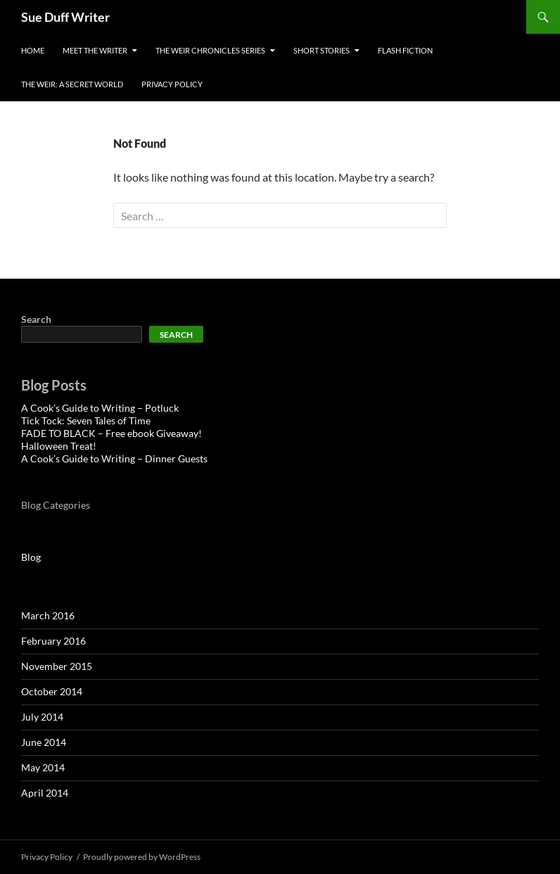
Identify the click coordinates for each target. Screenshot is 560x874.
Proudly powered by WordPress (142, 856)
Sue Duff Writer (65, 17)
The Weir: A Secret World (72, 84)
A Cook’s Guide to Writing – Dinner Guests (114, 458)
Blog (31, 557)
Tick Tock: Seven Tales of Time (86, 420)
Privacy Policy (172, 84)
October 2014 (51, 691)
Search (36, 319)
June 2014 (43, 742)
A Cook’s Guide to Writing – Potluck (100, 408)
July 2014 (42, 717)
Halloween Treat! (58, 446)
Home (32, 50)
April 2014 (44, 793)
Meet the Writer (95, 50)
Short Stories (321, 50)
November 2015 (56, 666)
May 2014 (43, 767)
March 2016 (48, 615)
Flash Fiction (405, 50)
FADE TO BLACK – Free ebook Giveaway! (111, 433)
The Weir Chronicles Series (210, 50)
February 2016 (53, 641)
